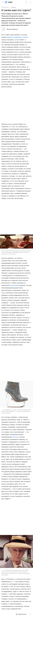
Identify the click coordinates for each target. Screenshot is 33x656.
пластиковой (14, 285)
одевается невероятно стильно (17, 37)
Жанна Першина (12, 29)
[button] (16, 242)
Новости (13, 7)
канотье (15, 437)
